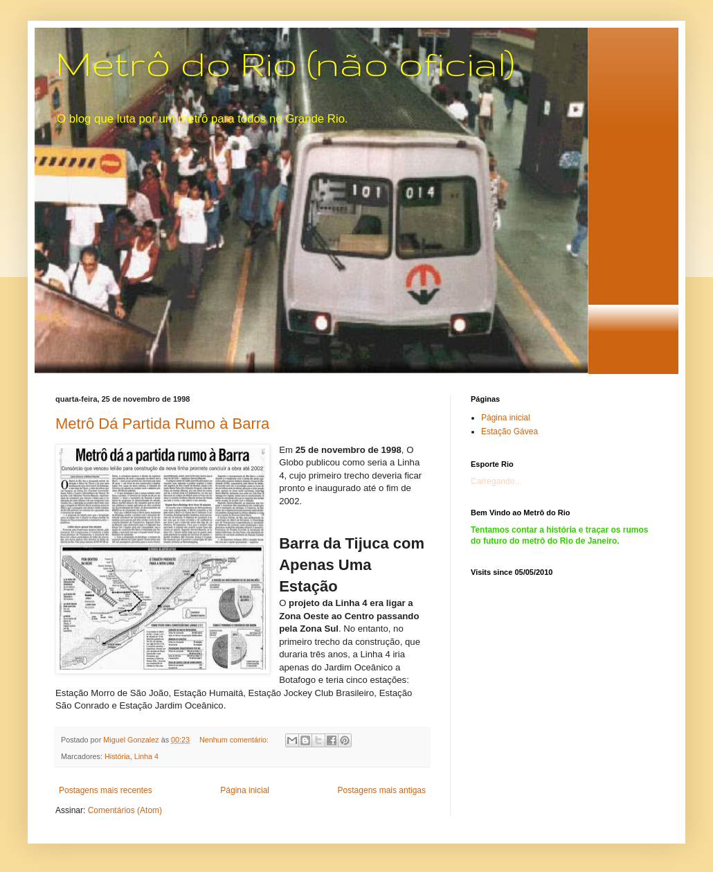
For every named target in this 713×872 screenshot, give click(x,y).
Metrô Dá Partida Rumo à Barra (162, 423)
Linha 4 (146, 756)
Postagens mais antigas (382, 790)
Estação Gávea (509, 431)
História (117, 756)
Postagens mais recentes (105, 790)
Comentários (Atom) (125, 810)
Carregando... (496, 481)
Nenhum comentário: (235, 740)
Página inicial (244, 790)
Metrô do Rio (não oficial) (284, 63)
